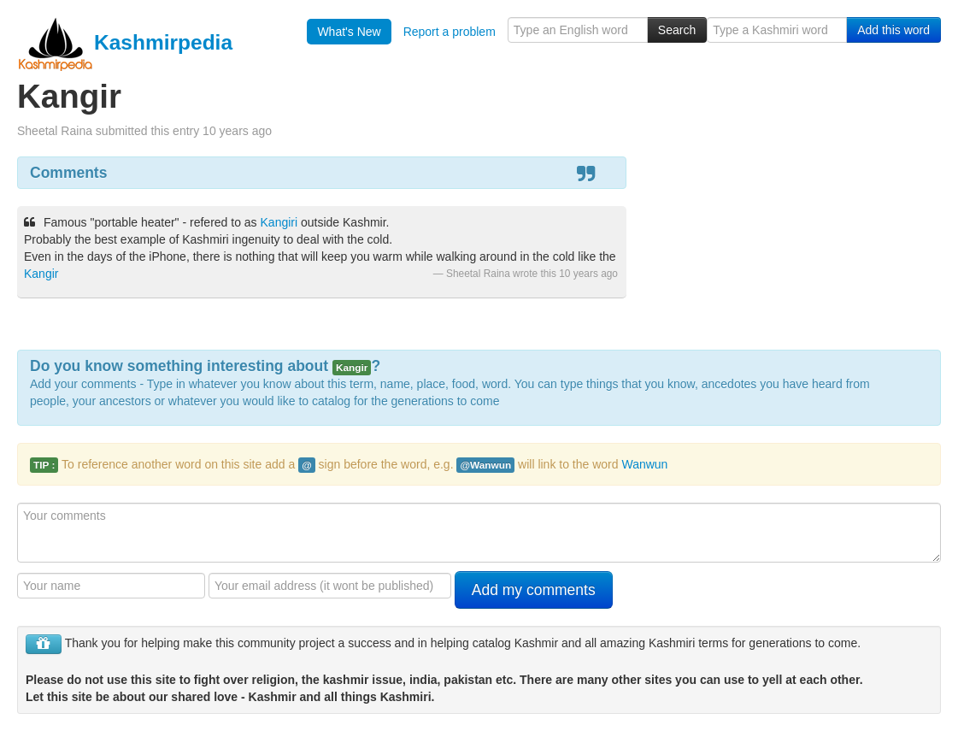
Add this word (893, 30)
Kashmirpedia (124, 42)
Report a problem (449, 31)
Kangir (41, 273)
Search (677, 30)
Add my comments (534, 589)
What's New (348, 31)
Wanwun (644, 464)
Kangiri (279, 222)
